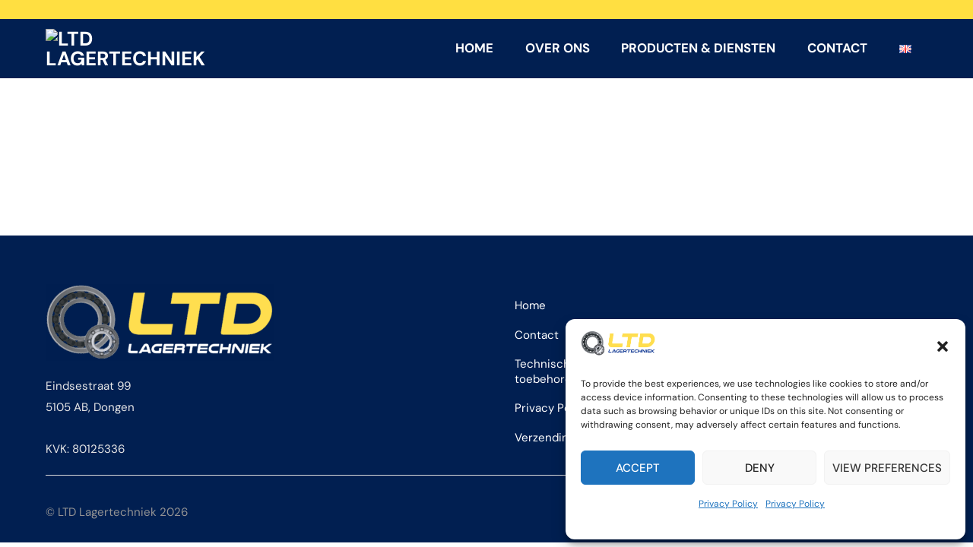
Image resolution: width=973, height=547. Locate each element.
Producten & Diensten (698, 49)
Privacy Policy (728, 504)
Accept (638, 468)
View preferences (887, 468)
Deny (760, 468)
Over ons (557, 49)
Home (474, 49)
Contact (837, 49)
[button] (942, 346)
